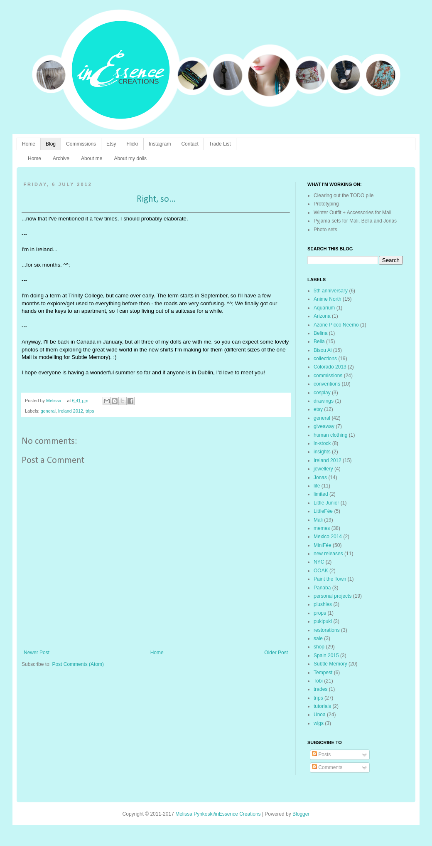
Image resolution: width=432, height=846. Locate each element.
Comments (327, 767)
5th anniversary (331, 291)
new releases (328, 554)
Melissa (54, 400)
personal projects (332, 596)
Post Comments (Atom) (78, 664)
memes (322, 528)
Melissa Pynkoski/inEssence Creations (217, 814)
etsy (318, 409)
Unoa (320, 714)
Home (28, 144)
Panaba (322, 588)
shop (319, 647)
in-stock (322, 443)
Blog (51, 144)
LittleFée (323, 511)
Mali (318, 520)
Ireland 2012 (70, 410)
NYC (319, 562)
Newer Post (36, 653)
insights (322, 452)
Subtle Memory (330, 664)
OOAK (321, 571)
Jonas (320, 477)
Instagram (160, 144)
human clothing (330, 435)
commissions (328, 375)
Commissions (81, 144)
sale (318, 638)
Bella (319, 341)
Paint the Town (330, 579)
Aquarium (324, 308)
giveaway (324, 426)
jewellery (323, 469)
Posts (321, 754)
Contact (189, 144)
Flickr (132, 144)
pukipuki (323, 621)
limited (321, 494)
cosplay (322, 393)
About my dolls (130, 158)
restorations (327, 630)
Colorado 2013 (330, 367)
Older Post (276, 653)
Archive (61, 158)
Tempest (323, 672)
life (317, 486)
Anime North (327, 299)
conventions (327, 384)
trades (320, 689)
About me (91, 158)
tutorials (322, 706)
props (320, 613)
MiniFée (322, 545)
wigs (319, 723)
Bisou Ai (322, 350)
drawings (324, 401)
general (48, 410)
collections (325, 358)
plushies (323, 604)
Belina (320, 333)
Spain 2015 (326, 655)
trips (90, 410)
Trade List (220, 144)
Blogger (300, 814)
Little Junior (326, 503)
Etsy (111, 144)
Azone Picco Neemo (336, 325)
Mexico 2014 (328, 536)
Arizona (322, 316)
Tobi (318, 681)
